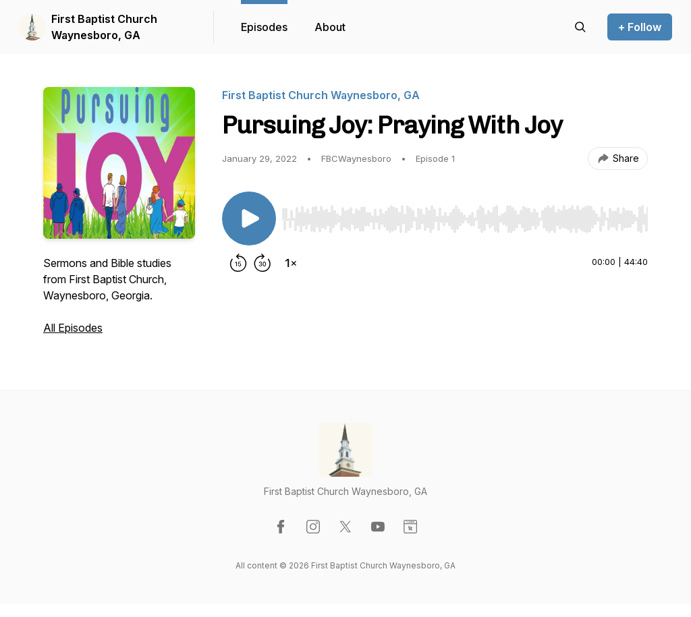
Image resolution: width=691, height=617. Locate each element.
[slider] (464, 219)
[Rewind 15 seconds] (238, 263)
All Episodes (73, 327)
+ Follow (639, 27)
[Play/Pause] (249, 218)
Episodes (264, 27)
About (330, 27)
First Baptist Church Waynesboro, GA (104, 27)
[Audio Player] (464, 215)
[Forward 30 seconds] (262, 263)
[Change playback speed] (290, 263)
